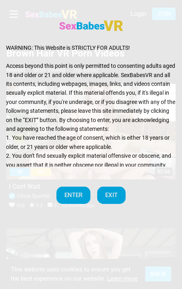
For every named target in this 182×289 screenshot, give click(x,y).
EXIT (111, 195)
